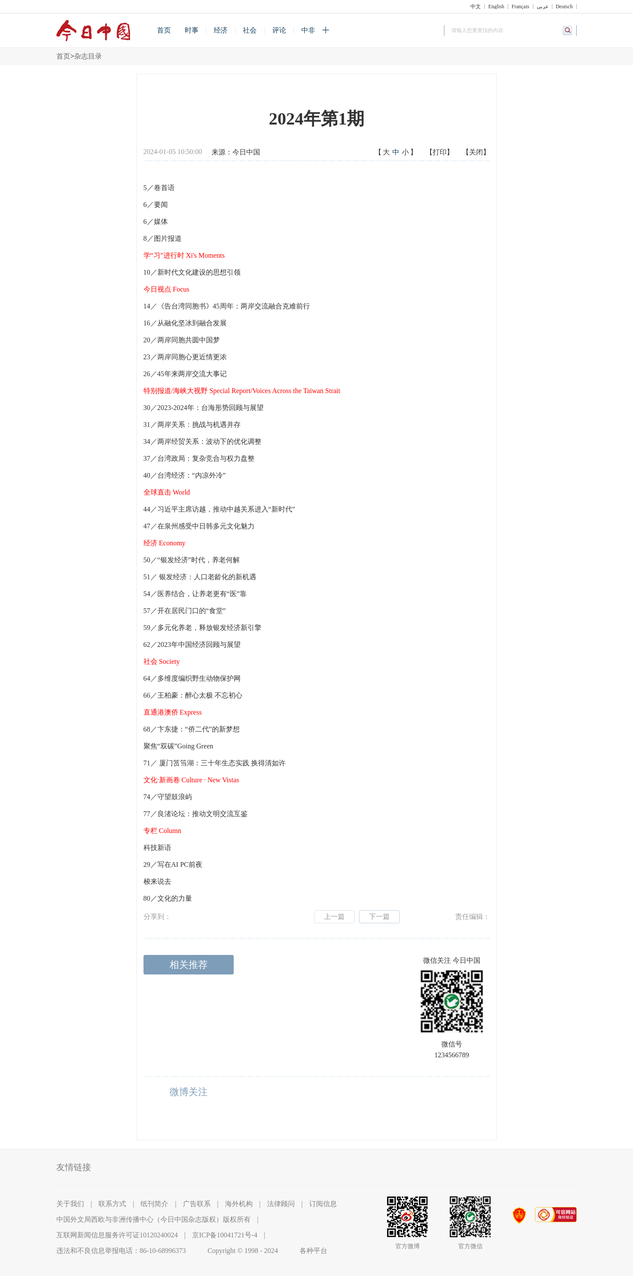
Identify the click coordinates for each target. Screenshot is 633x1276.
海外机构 (239, 1203)
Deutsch (564, 6)
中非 (308, 30)
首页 (164, 30)
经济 (221, 30)
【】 (396, 152)
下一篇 (379, 916)
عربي (542, 6)
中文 (475, 6)
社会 (250, 30)
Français (520, 6)
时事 (192, 30)
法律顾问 (281, 1203)
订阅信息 (323, 1203)
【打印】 (440, 152)
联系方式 (112, 1203)
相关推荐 (189, 964)
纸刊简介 (154, 1203)
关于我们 (70, 1203)
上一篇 (334, 916)
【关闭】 (476, 152)
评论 (279, 30)
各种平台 (313, 1250)
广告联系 (197, 1203)
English (496, 6)
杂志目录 (88, 56)
